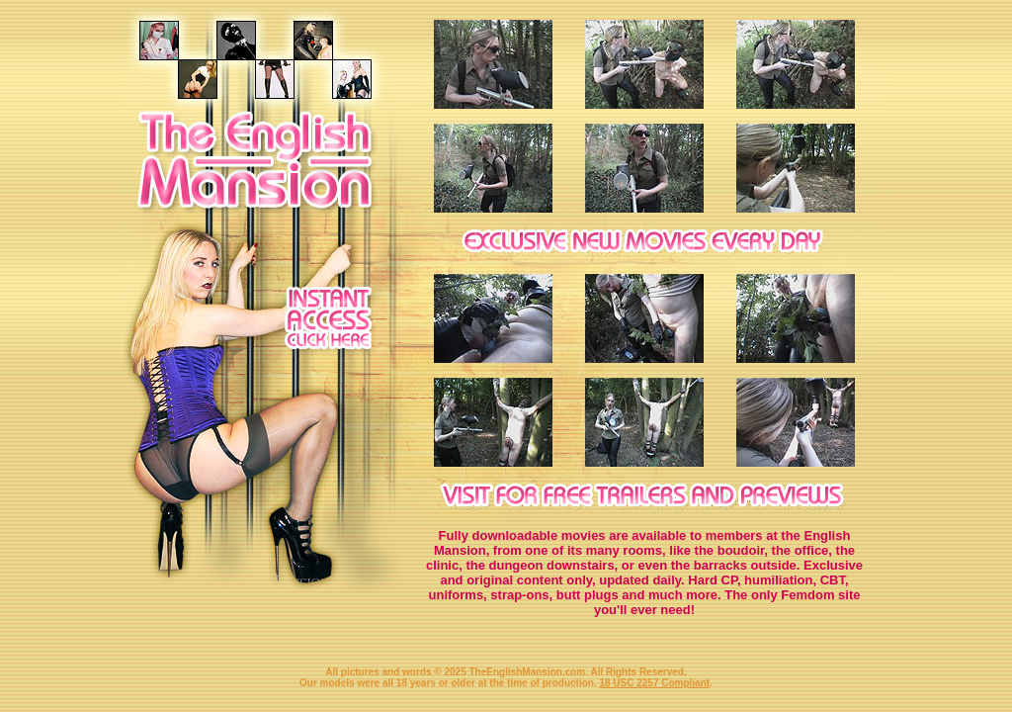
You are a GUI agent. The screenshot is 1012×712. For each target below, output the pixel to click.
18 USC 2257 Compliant (654, 682)
